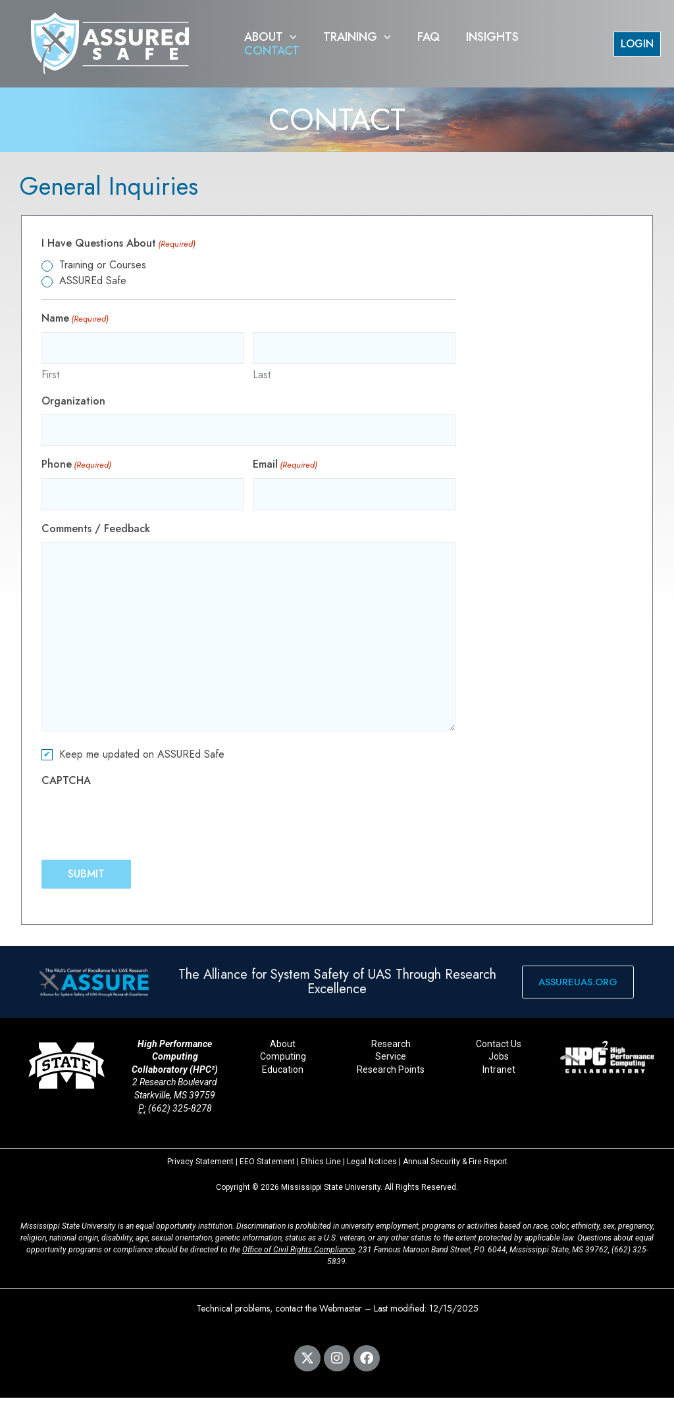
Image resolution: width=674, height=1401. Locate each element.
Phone (76, 467)
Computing (283, 1060)
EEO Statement (267, 1164)
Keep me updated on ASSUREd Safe (141, 757)
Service (390, 1060)
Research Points (391, 1073)
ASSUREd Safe (92, 280)
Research (391, 1047)
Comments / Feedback (95, 531)
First (50, 375)
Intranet (498, 1073)
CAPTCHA (66, 783)
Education (282, 1073)
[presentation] (141, 822)
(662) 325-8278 (180, 1111)
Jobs (498, 1060)
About (283, 1047)
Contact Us (498, 1047)
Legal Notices (372, 1164)
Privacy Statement (200, 1164)
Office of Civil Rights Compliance (298, 1253)
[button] (289, 44)
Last (262, 375)
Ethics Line (321, 1164)
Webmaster (340, 1311)
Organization (73, 402)
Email (285, 467)
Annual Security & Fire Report (455, 1164)
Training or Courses (102, 264)
